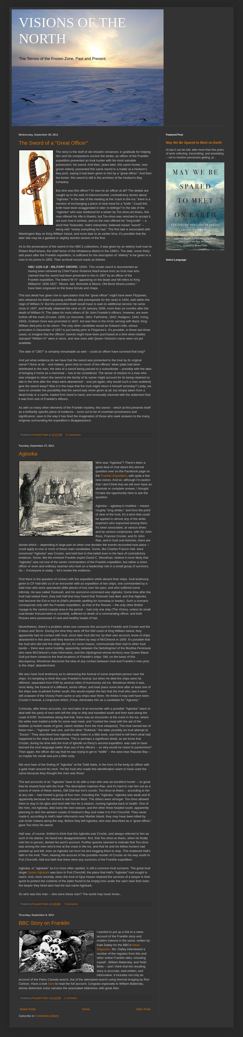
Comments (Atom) (47, 1016)
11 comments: (73, 434)
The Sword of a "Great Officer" (53, 143)
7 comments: (71, 904)
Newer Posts (28, 1009)
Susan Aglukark (39, 872)
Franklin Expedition (114, 475)
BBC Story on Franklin (44, 923)
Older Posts (143, 1009)
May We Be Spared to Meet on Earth (194, 142)
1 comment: (71, 998)
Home (86, 1009)
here (51, 983)
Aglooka (28, 454)
